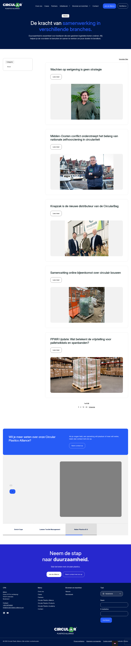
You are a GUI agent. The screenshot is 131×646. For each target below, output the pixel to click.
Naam (102, 600)
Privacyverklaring (79, 641)
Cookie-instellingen (109, 641)
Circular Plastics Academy (46, 606)
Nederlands (109, 594)
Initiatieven (64, 6)
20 (86, 407)
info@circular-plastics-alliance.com (13, 607)
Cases (46, 6)
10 (83, 407)
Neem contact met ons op (73, 574)
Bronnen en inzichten (80, 6)
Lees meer (56, 77)
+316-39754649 (8, 605)
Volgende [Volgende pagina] (92, 407)
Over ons (38, 6)
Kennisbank (69, 594)
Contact (96, 6)
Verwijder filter (123, 59)
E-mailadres (104, 609)
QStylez (125, 641)
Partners (54, 6)
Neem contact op (77, 446)
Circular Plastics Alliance (46, 600)
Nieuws (68, 591)
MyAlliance (122, 6)
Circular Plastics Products (46, 603)
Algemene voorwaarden (93, 641)
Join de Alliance (109, 6)
